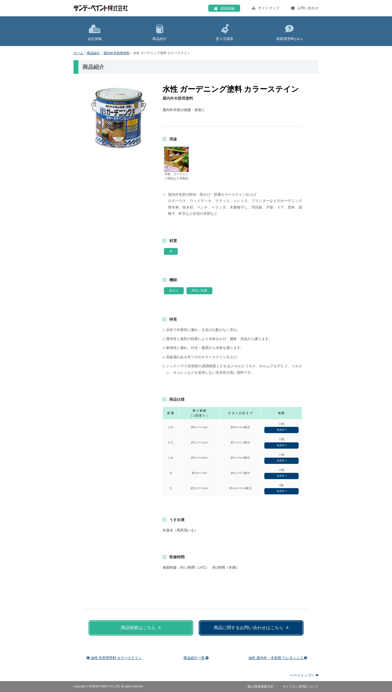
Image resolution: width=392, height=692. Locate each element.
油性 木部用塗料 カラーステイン (114, 658)
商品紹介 (93, 53)
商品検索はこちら (141, 627)
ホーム (78, 53)
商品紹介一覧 (196, 658)
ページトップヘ (304, 675)
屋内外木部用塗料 (116, 53)
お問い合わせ (304, 8)
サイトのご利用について (300, 686)
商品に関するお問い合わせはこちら (251, 627)
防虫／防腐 (199, 290)
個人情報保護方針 (260, 686)
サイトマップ (265, 8)
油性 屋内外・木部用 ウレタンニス (277, 658)
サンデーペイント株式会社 (101, 8)
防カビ (173, 290)
